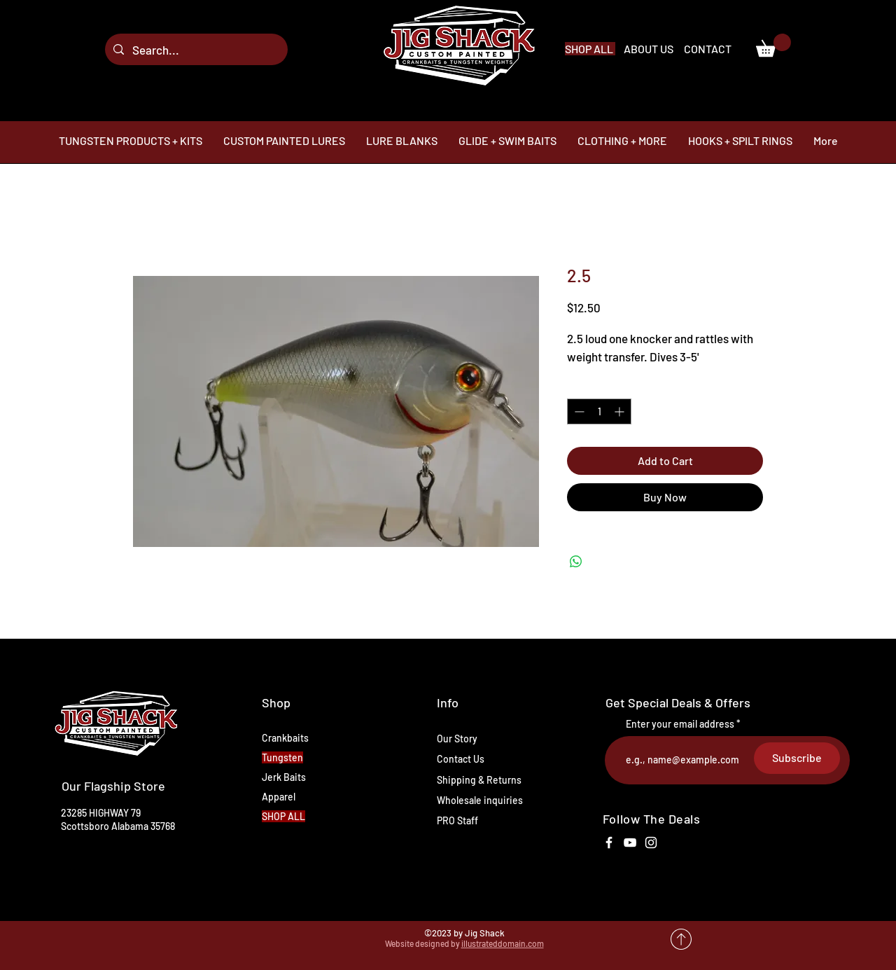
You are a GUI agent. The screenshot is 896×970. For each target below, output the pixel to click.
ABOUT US (650, 48)
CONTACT (708, 48)
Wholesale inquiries (480, 800)
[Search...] (195, 49)
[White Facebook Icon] (609, 842)
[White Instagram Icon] (651, 842)
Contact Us (460, 759)
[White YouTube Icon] (630, 842)
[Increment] (620, 411)
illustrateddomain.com (502, 943)
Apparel (278, 797)
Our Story (457, 738)
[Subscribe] (797, 758)
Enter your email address (680, 724)
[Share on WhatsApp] (576, 561)
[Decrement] (578, 411)
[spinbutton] (599, 411)
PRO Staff (457, 820)
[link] (773, 45)
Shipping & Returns (479, 780)
